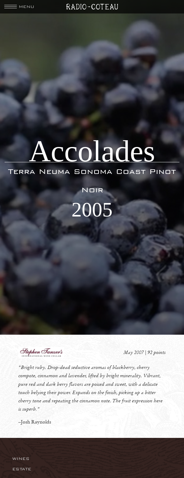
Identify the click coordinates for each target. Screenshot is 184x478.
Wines (21, 458)
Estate (21, 469)
